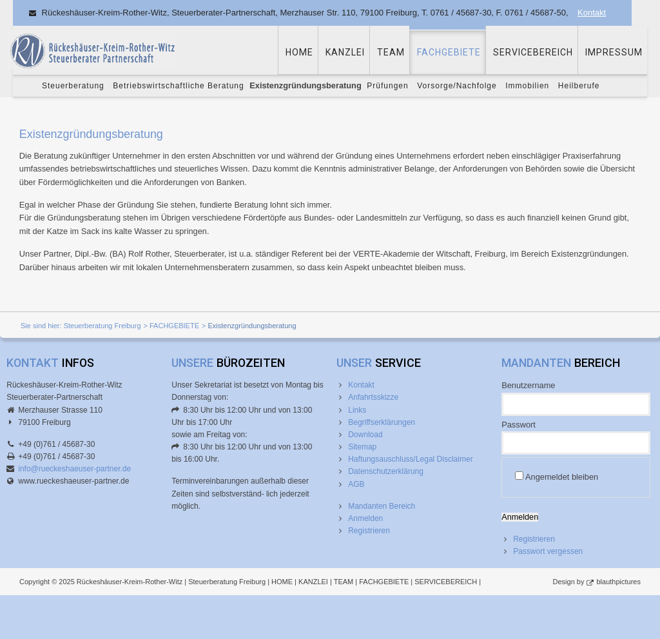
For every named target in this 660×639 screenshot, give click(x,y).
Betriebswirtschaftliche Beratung (178, 85)
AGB (356, 484)
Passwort (518, 424)
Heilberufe (579, 85)
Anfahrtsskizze (373, 397)
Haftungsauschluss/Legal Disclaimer (410, 459)
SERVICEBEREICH (533, 52)
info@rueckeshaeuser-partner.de (74, 468)
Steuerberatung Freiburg (102, 325)
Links (357, 410)
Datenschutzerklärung (385, 471)
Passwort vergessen (548, 551)
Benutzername (528, 385)
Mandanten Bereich (381, 506)
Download (365, 434)
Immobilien (527, 85)
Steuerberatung (73, 85)
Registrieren (369, 530)
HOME (299, 52)
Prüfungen (387, 85)
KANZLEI (345, 52)
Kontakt (592, 12)
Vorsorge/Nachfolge (456, 85)
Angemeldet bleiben (561, 477)
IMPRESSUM (614, 52)
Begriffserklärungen (381, 422)
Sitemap (362, 446)
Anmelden (365, 518)
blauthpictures (619, 581)
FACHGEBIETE (449, 52)
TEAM (391, 52)
